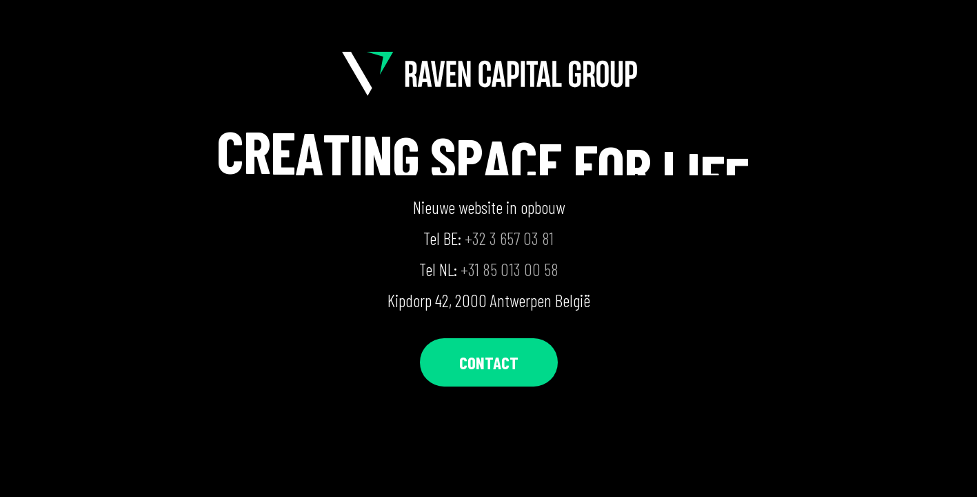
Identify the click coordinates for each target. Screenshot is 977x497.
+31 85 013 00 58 (509, 269)
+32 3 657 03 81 (509, 238)
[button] (488, 363)
